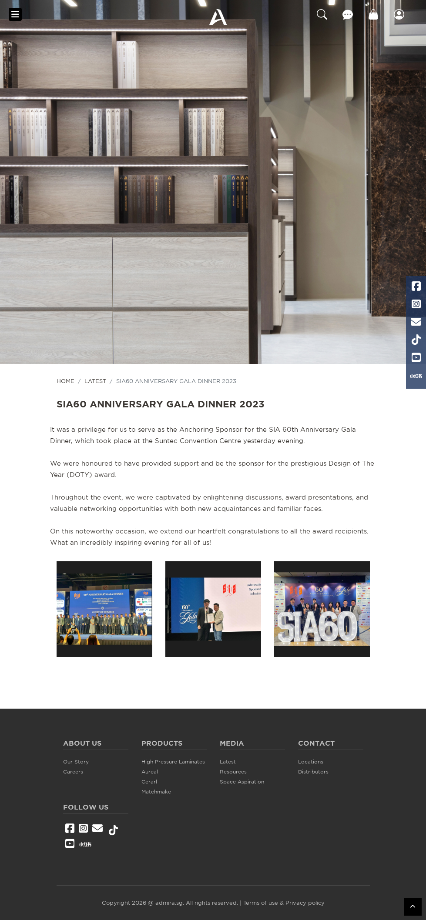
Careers (73, 771)
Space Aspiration (242, 781)
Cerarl (149, 781)
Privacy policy (305, 903)
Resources (233, 771)
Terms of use (260, 903)
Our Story (76, 761)
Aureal (149, 771)
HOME (65, 381)
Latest (95, 381)
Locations (310, 761)
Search (322, 14)
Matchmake (156, 791)
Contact (347, 14)
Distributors (313, 771)
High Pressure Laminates (173, 761)
